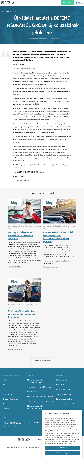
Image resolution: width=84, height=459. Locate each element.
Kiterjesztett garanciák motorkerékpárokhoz (35, 407)
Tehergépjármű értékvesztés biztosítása (40, 401)
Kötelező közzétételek (10, 399)
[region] (62, 434)
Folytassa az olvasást (15, 266)
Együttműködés (8, 394)
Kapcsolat (6, 408)
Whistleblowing (8, 404)
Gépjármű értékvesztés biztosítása (39, 387)
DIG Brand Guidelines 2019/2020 (24, 69)
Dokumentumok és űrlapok (65, 399)
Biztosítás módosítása (63, 389)
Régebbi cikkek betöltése (42, 361)
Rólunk (5, 380)
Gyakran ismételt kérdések (65, 404)
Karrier (5, 389)
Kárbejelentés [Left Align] (67, 3)
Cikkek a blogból (24, 226)
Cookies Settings (62, 453)
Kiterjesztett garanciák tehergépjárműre (40, 396)
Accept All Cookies (62, 447)
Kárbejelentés (60, 385)
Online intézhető (61, 380)
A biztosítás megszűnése (64, 394)
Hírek (4, 385)
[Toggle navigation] (79, 3)
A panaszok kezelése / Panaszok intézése (40, 447)
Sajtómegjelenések (41, 39)
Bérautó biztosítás (33, 392)
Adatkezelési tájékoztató (15, 447)
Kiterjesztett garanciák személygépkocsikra (35, 381)
